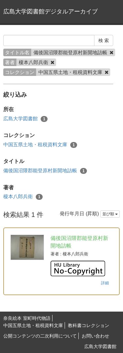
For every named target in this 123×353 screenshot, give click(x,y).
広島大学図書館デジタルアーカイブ (50, 11)
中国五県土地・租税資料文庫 (40, 145)
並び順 (110, 214)
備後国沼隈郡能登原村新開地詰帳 (45, 171)
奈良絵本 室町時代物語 (27, 318)
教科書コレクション (88, 325)
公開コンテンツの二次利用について (40, 336)
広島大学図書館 (25, 119)
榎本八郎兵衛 (23, 197)
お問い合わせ (95, 336)
